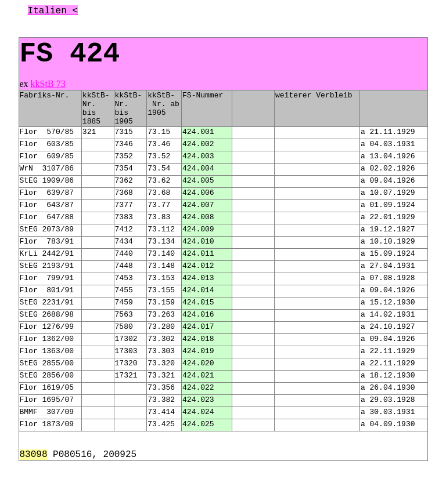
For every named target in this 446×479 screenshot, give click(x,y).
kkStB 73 (48, 84)
